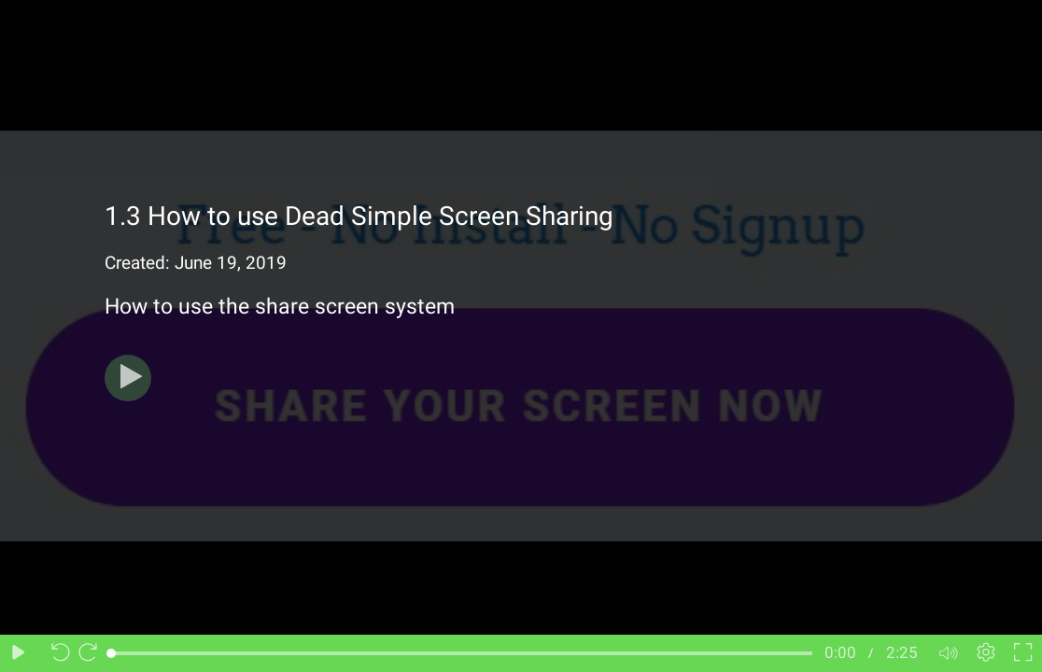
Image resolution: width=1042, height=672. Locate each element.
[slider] (461, 653)
